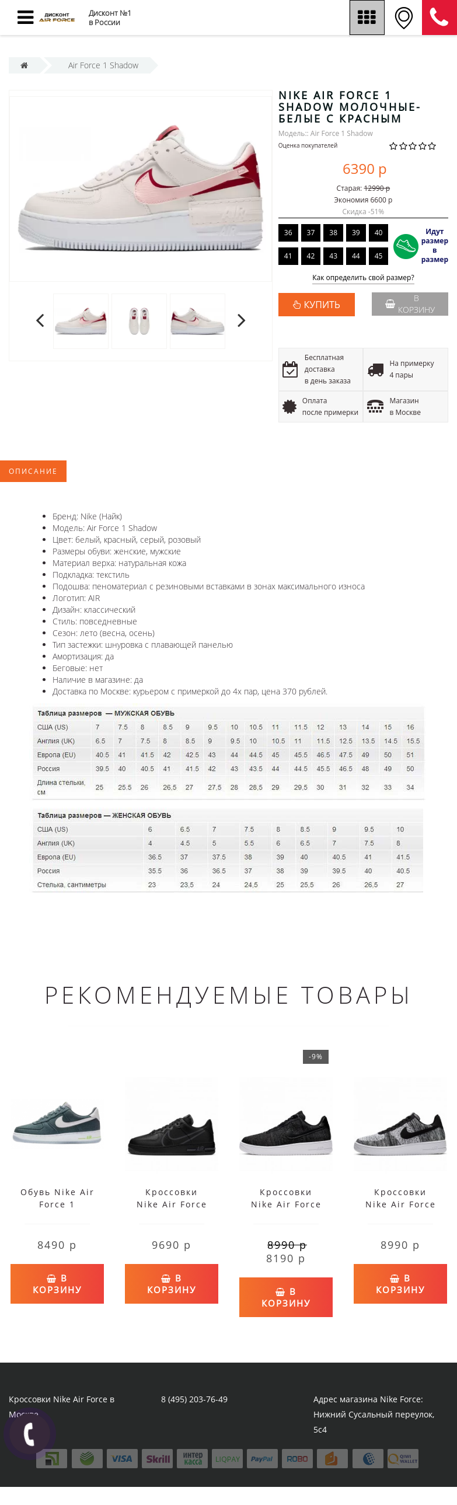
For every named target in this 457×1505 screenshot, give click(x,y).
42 (311, 256)
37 (311, 233)
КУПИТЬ (322, 304)
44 (356, 256)
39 (356, 233)
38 (333, 233)
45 (379, 256)
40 (379, 233)
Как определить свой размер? (363, 278)
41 (288, 256)
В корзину (410, 303)
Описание (33, 471)
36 (288, 233)
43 (333, 256)
